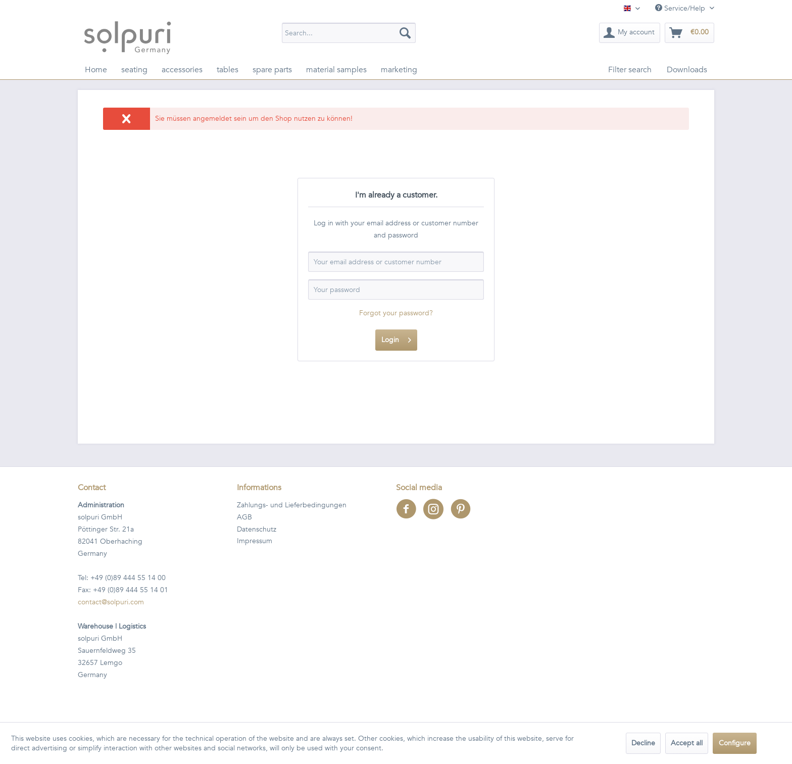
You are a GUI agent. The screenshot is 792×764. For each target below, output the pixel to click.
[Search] (405, 33)
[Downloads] (687, 69)
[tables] (227, 69)
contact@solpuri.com (111, 602)
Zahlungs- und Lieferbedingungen (291, 505)
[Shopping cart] (689, 33)
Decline (643, 743)
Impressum (254, 541)
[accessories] (182, 69)
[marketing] (399, 69)
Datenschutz (256, 529)
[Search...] (349, 33)
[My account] (629, 33)
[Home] (96, 69)
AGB (244, 517)
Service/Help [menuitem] (681, 8)
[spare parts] (272, 69)
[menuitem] (349, 33)
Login (396, 338)
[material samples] (336, 69)
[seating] (134, 69)
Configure (735, 743)
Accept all (687, 743)
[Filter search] (630, 69)
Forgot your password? (396, 313)
